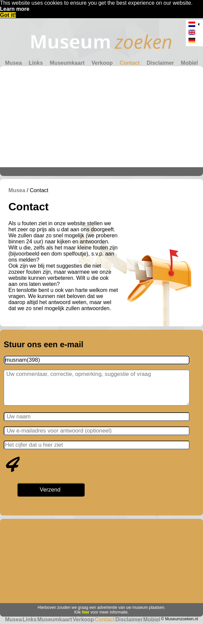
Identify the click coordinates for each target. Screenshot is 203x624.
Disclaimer (160, 63)
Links (36, 63)
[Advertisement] (101, 116)
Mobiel (189, 63)
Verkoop (102, 63)
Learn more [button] (14, 9)
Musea (13, 63)
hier (85, 612)
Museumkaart (67, 63)
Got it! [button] (8, 15)
